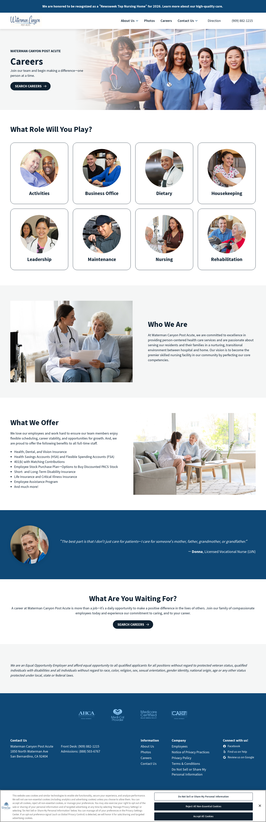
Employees (180, 746)
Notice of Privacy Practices (190, 752)
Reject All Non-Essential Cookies (203, 806)
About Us (147, 746)
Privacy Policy (181, 758)
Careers (146, 758)
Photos (146, 752)
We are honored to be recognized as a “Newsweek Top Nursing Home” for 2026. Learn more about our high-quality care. (132, 6)
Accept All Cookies (203, 816)
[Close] (260, 805)
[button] (39, 173)
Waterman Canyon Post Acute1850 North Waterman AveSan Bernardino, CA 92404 (31, 751)
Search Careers (28, 86)
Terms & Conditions (186, 763)
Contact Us (149, 763)
